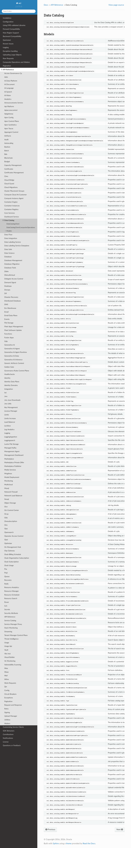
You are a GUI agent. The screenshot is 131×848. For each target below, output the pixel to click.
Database (8, 257)
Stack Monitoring (11, 628)
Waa (6, 668)
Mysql (6, 488)
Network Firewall (10, 492)
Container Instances (12, 206)
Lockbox (7, 426)
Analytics (7, 99)
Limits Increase (10, 418)
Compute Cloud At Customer (15, 195)
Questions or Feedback (12, 745)
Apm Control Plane (11, 121)
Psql (5, 573)
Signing (7, 712)
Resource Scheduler (12, 595)
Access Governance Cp (13, 73)
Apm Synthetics (10, 125)
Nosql (6, 499)
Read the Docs (89, 844)
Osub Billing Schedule (12, 554)
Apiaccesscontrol (10, 110)
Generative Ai (9, 345)
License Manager (10, 411)
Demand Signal (10, 282)
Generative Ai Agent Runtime (15, 352)
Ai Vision (7, 95)
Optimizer (8, 543)
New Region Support (11, 33)
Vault (6, 650)
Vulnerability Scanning (12, 665)
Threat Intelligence (11, 639)
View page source (116, 5)
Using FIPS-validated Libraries (14, 25)
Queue (6, 576)
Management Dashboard (13, 455)
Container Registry (11, 209)
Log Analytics (9, 429)
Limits (6, 415)
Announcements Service (13, 103)
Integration (8, 389)
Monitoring (8, 481)
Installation (7, 18)
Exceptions (8, 698)
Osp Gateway (9, 551)
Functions (8, 334)
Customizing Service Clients (13, 727)
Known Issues (8, 44)
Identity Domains (11, 385)
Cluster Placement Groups (14, 191)
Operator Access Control (13, 536)
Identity (7, 378)
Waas (6, 672)
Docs (46, 5)
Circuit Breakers (10, 694)
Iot (5, 393)
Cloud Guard (9, 184)
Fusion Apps (9, 338)
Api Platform (9, 106)
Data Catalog (8, 220)
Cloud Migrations (11, 187)
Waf (6, 676)
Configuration (8, 22)
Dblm (6, 271)
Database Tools (10, 268)
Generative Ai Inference (13, 360)
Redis (6, 584)
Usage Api (8, 646)
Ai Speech (8, 92)
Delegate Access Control (13, 279)
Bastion (7, 147)
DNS (6, 304)
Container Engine (10, 202)
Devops (7, 290)
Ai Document (9, 84)
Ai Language (9, 88)
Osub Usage (9, 565)
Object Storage (10, 503)
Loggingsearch (9, 440)
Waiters (7, 723)
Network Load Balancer (13, 496)
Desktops (8, 286)
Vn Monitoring (9, 661)
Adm (6, 77)
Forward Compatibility (11, 29)
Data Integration (10, 238)
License (5, 742)
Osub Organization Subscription (16, 558)
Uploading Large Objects (12, 55)
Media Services (10, 470)
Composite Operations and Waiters (16, 62)
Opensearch (9, 532)
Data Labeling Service (12, 242)
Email (6, 312)
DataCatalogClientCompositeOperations (20, 227)
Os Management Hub (12, 547)
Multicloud (8, 485)
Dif (5, 293)
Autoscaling (8, 143)
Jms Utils (7, 404)
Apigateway (8, 114)
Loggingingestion (10, 437)
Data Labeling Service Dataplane (16, 246)
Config (6, 690)
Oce (5, 507)
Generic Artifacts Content (14, 363)
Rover (6, 602)
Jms (5, 396)
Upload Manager (10, 716)
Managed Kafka (10, 448)
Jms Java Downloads (12, 400)
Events (6, 319)
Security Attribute (11, 613)
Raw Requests (8, 58)
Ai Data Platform (10, 81)
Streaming (8, 632)
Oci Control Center (11, 510)
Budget (7, 162)
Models (8, 231)
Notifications (8, 738)
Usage (6, 643)
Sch (5, 606)
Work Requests (10, 683)
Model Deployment (11, 477)
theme (68, 844)
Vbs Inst (7, 654)
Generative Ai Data (11, 356)
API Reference (7, 70)
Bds (5, 154)
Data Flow (8, 235)
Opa (6, 529)
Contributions (8, 734)
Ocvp (6, 514)
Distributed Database (12, 301)
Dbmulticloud (9, 275)
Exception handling (10, 51)
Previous (50, 830)
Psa (5, 569)
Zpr (5, 687)
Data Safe (8, 249)
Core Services (9, 213)
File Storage (8, 323)
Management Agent (11, 451)
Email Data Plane (10, 315)
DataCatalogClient (12, 224)
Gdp (6, 341)
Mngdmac (8, 473)
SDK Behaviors (8, 731)
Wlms (6, 679)
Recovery (7, 580)
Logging (6, 47)
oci (19, 3)
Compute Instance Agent (13, 198)
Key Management (11, 407)
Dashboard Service (11, 217)
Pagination (7, 66)
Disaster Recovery (11, 297)
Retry (6, 709)
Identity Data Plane (11, 382)
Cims (6, 176)
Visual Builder (9, 657)
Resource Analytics (11, 587)
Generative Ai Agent (12, 349)
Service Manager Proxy (13, 624)
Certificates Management (14, 173)
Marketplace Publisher (12, 466)
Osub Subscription (11, 562)
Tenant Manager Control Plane (15, 635)
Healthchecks (9, 374)
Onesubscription (10, 521)
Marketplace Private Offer (14, 462)
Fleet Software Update (13, 330)
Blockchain (8, 158)
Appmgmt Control (11, 132)
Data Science (9, 253)
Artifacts (7, 136)
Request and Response (13, 705)
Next (119, 830)
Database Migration (12, 264)
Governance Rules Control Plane (16, 371)
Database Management (13, 260)
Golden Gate (9, 367)
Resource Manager (11, 591)
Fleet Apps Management (13, 326)
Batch (6, 151)
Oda (6, 518)
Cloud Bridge (9, 180)
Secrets (7, 609)
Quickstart (7, 40)
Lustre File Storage (11, 444)
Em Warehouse (10, 308)
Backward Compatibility (12, 36)
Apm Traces (8, 129)
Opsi (6, 540)
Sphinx (56, 844)
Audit (6, 140)
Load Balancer (9, 422)
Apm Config (8, 117)
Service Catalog (10, 620)
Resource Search (10, 598)
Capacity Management (13, 165)
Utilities (7, 720)
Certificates (8, 169)
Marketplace (9, 459)
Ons (5, 525)
